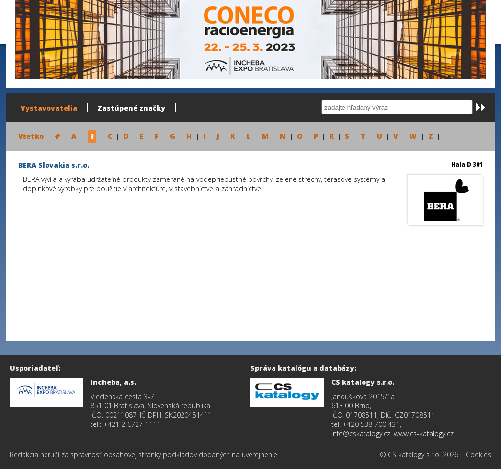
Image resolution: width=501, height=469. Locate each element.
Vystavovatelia (49, 107)
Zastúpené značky (131, 107)
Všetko (31, 136)
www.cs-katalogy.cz (424, 433)
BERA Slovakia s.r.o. (53, 165)
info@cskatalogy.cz (360, 433)
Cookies (478, 454)
